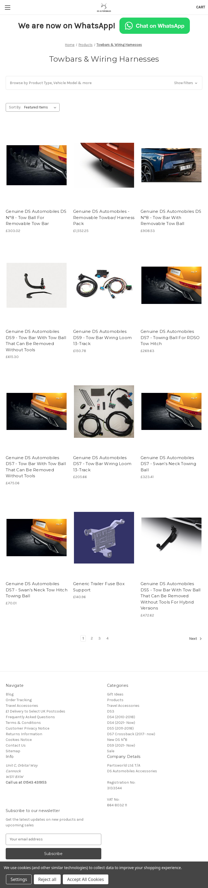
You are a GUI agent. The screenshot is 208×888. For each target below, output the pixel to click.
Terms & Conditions (23, 722)
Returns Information (24, 734)
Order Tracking (19, 700)
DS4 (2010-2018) (121, 717)
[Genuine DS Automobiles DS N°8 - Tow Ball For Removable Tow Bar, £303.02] (36, 165)
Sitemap (13, 751)
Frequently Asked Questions (30, 717)
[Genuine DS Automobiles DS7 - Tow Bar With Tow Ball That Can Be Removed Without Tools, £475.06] (36, 411)
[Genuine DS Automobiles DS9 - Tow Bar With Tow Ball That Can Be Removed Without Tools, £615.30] (36, 285)
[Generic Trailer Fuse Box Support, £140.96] (104, 537)
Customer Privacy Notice (27, 728)
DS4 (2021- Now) (121, 722)
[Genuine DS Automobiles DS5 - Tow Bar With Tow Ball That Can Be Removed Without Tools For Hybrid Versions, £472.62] (171, 537)
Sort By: (15, 107)
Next (195, 638)
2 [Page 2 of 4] (92, 638)
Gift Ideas (115, 694)
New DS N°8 (117, 739)
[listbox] (41, 107)
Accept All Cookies (85, 879)
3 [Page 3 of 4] (99, 638)
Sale (110, 751)
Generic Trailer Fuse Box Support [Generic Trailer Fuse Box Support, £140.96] (99, 586)
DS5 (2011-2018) (120, 728)
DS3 (110, 711)
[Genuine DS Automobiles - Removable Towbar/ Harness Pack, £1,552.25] (104, 165)
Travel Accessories (22, 705)
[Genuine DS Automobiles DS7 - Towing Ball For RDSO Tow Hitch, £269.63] (171, 285)
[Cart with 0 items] (200, 7)
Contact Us (16, 745)
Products (115, 700)
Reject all (47, 879)
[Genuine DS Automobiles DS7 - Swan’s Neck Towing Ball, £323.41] (171, 411)
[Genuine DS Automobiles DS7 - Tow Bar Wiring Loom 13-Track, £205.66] (104, 411)
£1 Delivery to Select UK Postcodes (35, 711)
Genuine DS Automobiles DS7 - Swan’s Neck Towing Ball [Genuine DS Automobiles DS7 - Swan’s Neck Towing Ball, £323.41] (168, 463)
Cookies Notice (19, 739)
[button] (104, 83)
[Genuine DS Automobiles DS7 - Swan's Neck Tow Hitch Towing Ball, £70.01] (36, 537)
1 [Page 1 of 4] (83, 638)
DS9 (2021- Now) (121, 745)
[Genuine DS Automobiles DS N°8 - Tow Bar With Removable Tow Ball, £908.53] (171, 165)
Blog (10, 694)
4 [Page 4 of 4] (107, 638)
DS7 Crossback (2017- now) (131, 734)
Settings (19, 879)
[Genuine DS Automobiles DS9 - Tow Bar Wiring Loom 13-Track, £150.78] (104, 285)
